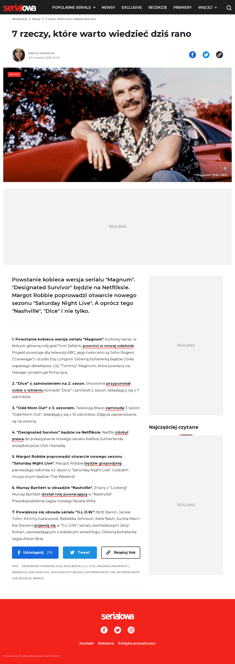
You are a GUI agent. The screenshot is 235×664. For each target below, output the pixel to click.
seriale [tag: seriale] (38, 578)
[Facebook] (104, 630)
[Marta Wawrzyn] (71, 53)
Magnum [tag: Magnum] (103, 566)
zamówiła (115, 408)
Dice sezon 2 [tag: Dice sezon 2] (73, 566)
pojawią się (45, 525)
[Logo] (19, 7)
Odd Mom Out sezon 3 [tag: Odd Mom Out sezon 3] (67, 572)
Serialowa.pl (19, 18)
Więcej (205, 7)
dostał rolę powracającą (64, 494)
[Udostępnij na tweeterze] (206, 55)
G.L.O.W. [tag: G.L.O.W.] (90, 566)
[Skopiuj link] (219, 55)
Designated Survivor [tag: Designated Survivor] (38, 566)
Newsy (108, 7)
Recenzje (158, 7)
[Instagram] (131, 630)
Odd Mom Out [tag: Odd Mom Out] (38, 572)
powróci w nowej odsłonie (108, 346)
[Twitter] (117, 630)
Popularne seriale (71, 7)
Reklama (106, 643)
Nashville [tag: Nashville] (19, 572)
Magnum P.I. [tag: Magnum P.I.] (120, 566)
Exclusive (132, 7)
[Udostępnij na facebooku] (192, 55)
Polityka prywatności (137, 643)
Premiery (183, 7)
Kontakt (86, 643)
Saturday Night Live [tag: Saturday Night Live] (100, 572)
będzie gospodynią (103, 463)
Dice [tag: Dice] (59, 566)
